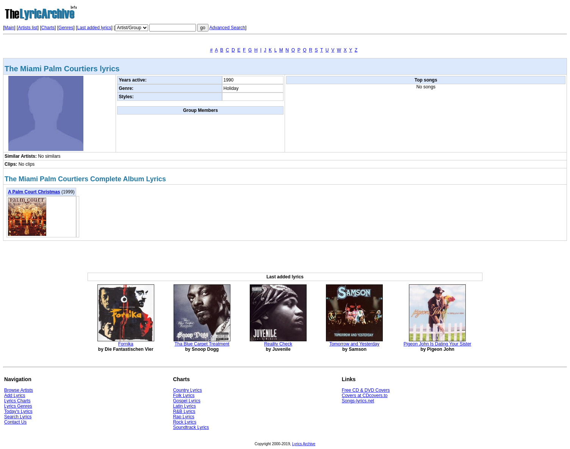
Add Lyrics (14, 395)
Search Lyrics (17, 416)
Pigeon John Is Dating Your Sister (437, 344)
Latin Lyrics (184, 406)
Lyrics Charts (17, 400)
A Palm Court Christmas (34, 192)
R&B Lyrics (184, 411)
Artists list (27, 27)
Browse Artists (18, 390)
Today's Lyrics (18, 411)
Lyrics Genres (18, 406)
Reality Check (278, 344)
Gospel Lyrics (186, 400)
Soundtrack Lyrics (191, 427)
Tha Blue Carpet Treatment (201, 344)
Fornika (125, 344)
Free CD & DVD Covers (366, 390)
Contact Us (15, 422)
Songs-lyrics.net (358, 400)
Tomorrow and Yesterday (354, 344)
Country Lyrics (187, 390)
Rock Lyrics (184, 422)
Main (9, 27)
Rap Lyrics (183, 416)
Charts (48, 27)
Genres (65, 27)
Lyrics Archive (303, 444)
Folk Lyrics (183, 395)
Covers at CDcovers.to (365, 395)
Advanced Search (227, 27)
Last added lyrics (94, 27)
